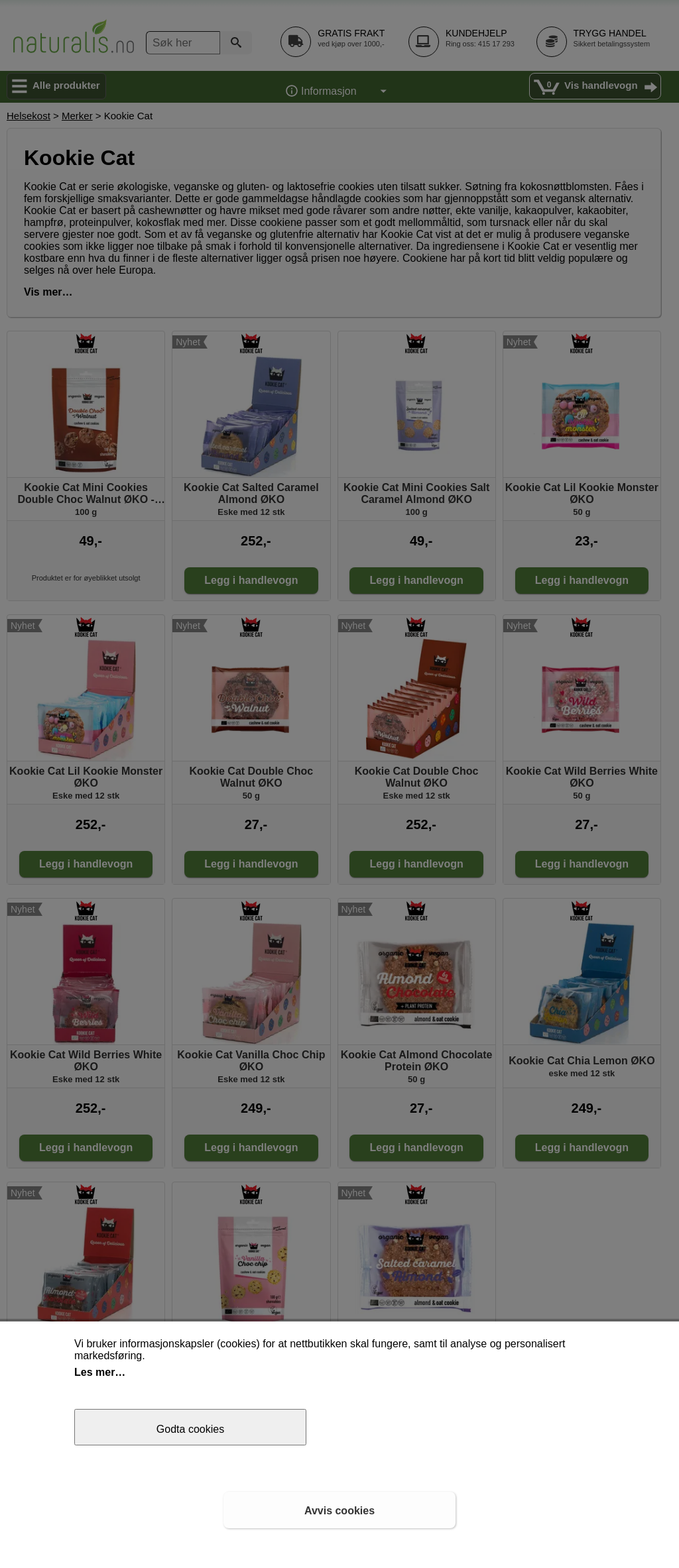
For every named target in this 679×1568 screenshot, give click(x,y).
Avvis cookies (339, 1510)
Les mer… (99, 1372)
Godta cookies (190, 1429)
